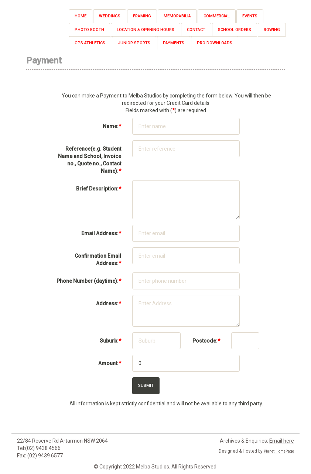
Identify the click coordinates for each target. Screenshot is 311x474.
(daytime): (89, 281)
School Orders (234, 29)
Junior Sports (134, 43)
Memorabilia (177, 16)
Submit (146, 385)
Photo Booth (89, 29)
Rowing (272, 29)
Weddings (109, 16)
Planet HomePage (279, 451)
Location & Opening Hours (145, 29)
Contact (196, 29)
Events (249, 16)
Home (80, 16)
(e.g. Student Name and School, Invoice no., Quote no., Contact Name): (89, 160)
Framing (142, 16)
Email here (281, 441)
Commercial (217, 16)
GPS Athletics (90, 43)
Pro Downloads (214, 43)
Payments (173, 43)
